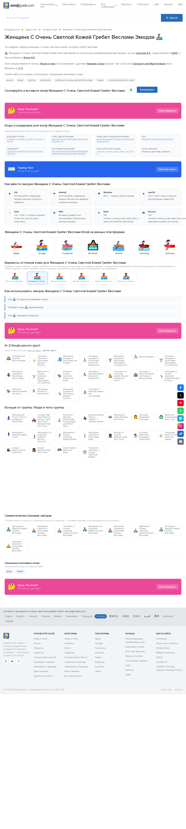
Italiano (58, 648)
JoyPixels (99, 698)
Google (99, 675)
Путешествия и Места (75, 689)
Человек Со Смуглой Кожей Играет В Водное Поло (118, 376)
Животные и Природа (76, 698)
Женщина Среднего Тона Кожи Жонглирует (15, 375)
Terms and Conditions (167, 675)
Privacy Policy (163, 680)
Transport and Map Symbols (156, 151)
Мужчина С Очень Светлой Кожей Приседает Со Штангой (41, 377)
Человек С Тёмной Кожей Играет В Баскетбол (93, 375)
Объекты (38, 680)
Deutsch (33, 648)
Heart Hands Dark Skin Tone (66, 450)
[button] (25, 139)
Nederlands (72, 648)
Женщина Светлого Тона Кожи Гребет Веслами (40, 531)
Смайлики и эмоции (44, 694)
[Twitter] (12, 693)
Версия (127, 4)
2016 (20, 68)
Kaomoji (168, 4)
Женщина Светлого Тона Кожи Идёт (91, 436)
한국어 (136, 648)
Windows (99, 684)
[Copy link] (180, 434)
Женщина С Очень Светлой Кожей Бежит (66, 436)
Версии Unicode (133, 688)
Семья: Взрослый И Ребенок (15, 450)
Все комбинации (108, 5)
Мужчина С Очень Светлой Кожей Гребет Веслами (143, 531)
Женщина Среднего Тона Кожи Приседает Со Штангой (117, 360)
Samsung (99, 694)
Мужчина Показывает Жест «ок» (168, 417)
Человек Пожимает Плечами (141, 417)
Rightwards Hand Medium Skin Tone (118, 417)
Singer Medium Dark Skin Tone (41, 450)
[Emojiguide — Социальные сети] (6, 668)
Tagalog (9, 653)
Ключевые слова (134, 678)
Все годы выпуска (135, 683)
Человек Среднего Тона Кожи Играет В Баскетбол (91, 360)
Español (21, 648)
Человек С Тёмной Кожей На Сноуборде (93, 392)
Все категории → (73, 708)
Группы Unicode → (43, 708)
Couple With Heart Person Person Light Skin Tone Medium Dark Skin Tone (41, 420)
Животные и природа (45, 698)
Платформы (88, 4)
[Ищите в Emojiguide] (82, 18)
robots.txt (178, 721)
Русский (101, 648)
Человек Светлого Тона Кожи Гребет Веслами (14, 546)
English (8, 648)
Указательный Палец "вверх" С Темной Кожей (93, 418)
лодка (100, 80)
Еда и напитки (41, 703)
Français (46, 648)
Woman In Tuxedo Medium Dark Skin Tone (117, 436)
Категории (69, 4)
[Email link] (180, 441)
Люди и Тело (71, 670)
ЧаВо (180, 4)
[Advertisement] (93, 486)
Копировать (147, 89)
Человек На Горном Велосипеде (15, 358)
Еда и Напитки (71, 703)
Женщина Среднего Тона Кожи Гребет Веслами (116, 531)
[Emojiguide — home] (18, 5)
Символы (39, 684)
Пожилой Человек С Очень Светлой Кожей (91, 452)
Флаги (37, 675)
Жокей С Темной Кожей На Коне (16, 391)
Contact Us (161, 694)
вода (20, 80)
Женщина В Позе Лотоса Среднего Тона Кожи (16, 418)
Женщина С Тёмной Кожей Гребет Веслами (16, 529)
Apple (98, 670)
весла (10, 80)
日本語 (125, 648)
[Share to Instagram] (180, 426)
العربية (147, 648)
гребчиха (45, 80)
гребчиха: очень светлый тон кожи (73, 80)
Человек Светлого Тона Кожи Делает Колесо (40, 360)
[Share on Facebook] (180, 387)
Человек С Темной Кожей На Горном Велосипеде (143, 375)
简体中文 (113, 648)
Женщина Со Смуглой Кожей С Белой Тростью (41, 437)
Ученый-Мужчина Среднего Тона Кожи (141, 436)
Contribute (161, 670)
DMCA (159, 689)
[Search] (172, 18)
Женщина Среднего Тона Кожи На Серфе (67, 359)
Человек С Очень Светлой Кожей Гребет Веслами (67, 531)
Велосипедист (143, 357)
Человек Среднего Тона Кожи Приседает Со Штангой (168, 360)
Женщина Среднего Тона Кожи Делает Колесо (65, 393)
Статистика (143, 4)
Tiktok (98, 703)
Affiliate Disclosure (165, 684)
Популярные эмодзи (136, 692)
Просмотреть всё (48, 5)
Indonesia (168, 648)
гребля (31, 80)
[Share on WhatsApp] (180, 411)
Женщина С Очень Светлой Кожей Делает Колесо (169, 376)
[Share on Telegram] (180, 418)
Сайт (156, 4)
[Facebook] (5, 693)
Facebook (100, 680)
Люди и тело (31, 29)
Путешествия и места (45, 689)
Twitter (98, 689)
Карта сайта (166, 721)
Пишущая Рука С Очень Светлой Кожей (169, 436)
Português (87, 648)
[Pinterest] (18, 693)
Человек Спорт (49, 29)
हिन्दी (157, 648)
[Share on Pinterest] (180, 403)
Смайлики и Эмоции (75, 694)
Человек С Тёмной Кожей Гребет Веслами (169, 529)
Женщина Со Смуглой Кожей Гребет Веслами (93, 529)
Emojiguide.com (12, 29)
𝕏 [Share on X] (180, 395)
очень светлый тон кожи (121, 80)
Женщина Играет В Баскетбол (40, 391)
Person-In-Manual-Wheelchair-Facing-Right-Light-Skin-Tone (66, 420)
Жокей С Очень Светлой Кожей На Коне (65, 376)
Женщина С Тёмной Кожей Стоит (16, 434)
